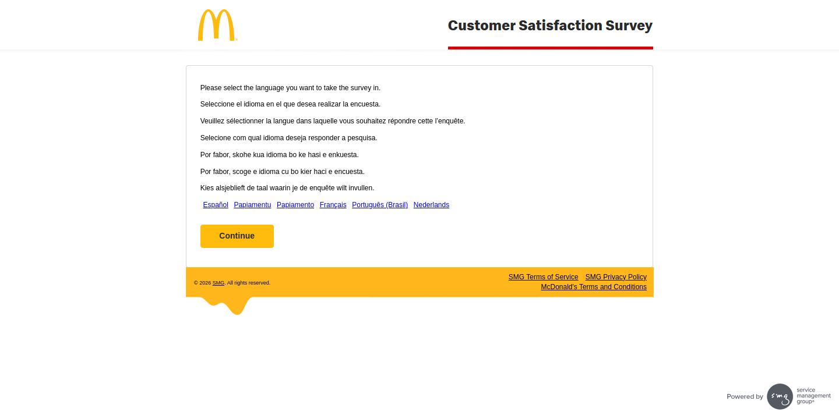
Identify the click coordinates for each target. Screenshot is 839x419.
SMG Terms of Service (544, 277)
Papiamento (295, 205)
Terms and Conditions (594, 287)
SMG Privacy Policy (616, 277)
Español (215, 205)
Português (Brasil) (380, 205)
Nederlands (431, 205)
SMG (219, 283)
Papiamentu (252, 205)
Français (333, 205)
